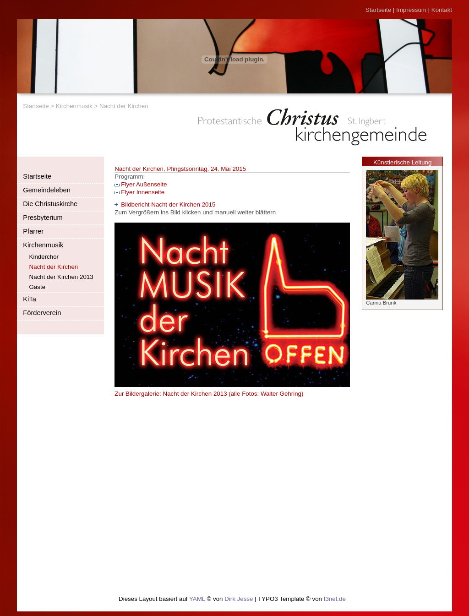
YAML (197, 598)
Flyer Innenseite (139, 192)
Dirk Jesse (238, 598)
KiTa (29, 299)
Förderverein (42, 312)
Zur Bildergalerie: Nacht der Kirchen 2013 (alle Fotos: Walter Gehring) (209, 393)
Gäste (37, 286)
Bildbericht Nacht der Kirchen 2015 (165, 204)
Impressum (411, 9)
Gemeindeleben (46, 190)
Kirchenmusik (74, 106)
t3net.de (335, 598)
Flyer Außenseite (141, 184)
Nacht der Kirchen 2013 (61, 276)
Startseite (378, 9)
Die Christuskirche (50, 203)
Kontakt (441, 9)
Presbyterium (42, 217)
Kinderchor (44, 256)
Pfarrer (33, 231)
